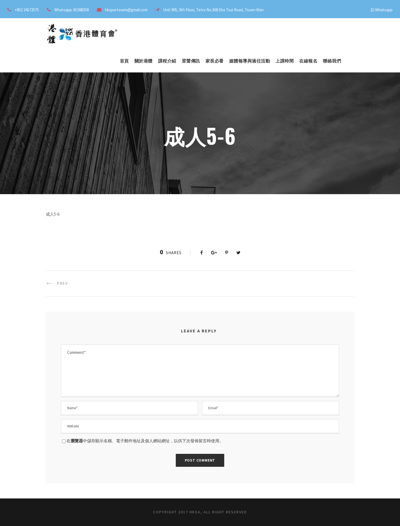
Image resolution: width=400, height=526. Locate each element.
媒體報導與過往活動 (249, 61)
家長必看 (215, 61)
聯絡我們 (332, 61)
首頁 (124, 61)
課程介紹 (167, 61)
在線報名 (308, 61)
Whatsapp (384, 9)
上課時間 (284, 61)
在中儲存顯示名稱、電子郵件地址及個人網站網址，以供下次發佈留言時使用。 (144, 440)
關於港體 (143, 61)
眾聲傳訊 (191, 61)
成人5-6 (52, 214)
